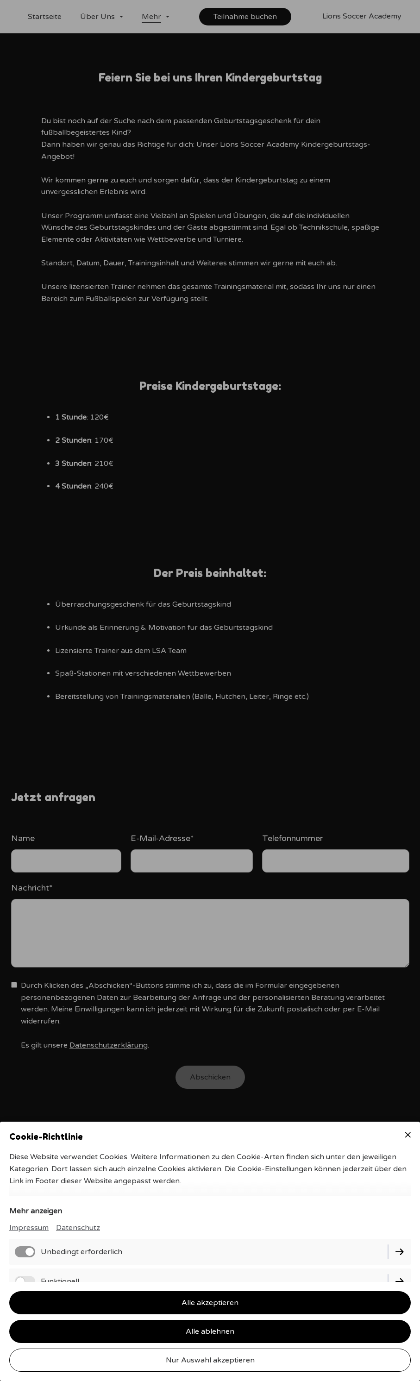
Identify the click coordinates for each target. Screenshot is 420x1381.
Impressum (29, 1227)
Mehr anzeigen (35, 1211)
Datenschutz (78, 1227)
